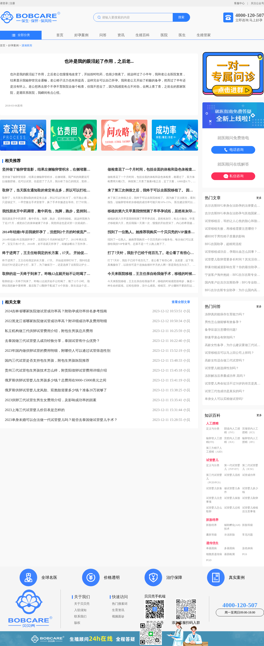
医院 (164, 35)
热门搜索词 (119, 603)
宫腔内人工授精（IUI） (232, 440)
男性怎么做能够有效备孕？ (223, 322)
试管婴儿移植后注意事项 (250, 509)
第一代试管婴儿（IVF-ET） (232, 467)
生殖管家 (204, 35)
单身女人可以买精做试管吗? (224, 399)
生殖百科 (143, 35)
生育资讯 (118, 610)
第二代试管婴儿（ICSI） (250, 467)
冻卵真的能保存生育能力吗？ (225, 314)
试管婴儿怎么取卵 (214, 509)
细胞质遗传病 (214, 554)
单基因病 (211, 548)
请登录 (4, 3)
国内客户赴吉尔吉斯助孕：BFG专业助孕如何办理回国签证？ (233, 282)
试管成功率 (248, 474)
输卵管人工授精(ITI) (214, 440)
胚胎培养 (211, 525)
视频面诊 (118, 616)
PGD (208, 560)
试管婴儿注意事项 (214, 499)
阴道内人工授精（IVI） (232, 430)
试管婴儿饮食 (214, 488)
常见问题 (247, 534)
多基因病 (229, 548)
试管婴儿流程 (232, 474)
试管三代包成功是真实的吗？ (225, 391)
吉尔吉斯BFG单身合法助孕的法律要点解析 (233, 205)
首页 (59, 35)
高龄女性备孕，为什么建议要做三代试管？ (233, 345)
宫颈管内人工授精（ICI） (250, 430)
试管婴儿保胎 (232, 498)
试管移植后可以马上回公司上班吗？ (229, 352)
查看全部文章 (181, 302)
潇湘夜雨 (28, 45)
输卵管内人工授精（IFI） (250, 440)
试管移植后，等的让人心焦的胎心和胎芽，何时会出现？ (233, 221)
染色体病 (247, 548)
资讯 (121, 35)
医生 (182, 35)
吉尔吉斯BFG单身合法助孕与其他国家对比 (233, 213)
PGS (244, 554)
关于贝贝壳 (82, 603)
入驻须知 (80, 610)
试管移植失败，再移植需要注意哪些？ (231, 228)
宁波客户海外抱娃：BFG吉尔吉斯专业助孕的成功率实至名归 (233, 274)
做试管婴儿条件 (232, 490)
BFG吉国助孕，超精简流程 (223, 244)
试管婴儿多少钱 (250, 490)
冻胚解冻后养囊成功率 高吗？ (225, 375)
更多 (259, 197)
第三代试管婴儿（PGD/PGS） (214, 478)
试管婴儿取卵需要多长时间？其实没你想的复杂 (233, 259)
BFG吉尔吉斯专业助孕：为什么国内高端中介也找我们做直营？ (233, 290)
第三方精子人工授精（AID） (215, 449)
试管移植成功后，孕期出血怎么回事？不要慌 (233, 251)
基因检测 (229, 554)
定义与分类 (212, 428)
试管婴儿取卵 (250, 498)
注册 (12, 3)
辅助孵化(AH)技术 (232, 526)
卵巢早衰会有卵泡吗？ (220, 337)
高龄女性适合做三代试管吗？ (225, 360)
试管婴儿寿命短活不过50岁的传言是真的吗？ (233, 383)
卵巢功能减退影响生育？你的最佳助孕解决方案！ (233, 267)
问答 (102, 35)
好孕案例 (81, 35)
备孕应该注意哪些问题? (221, 329)
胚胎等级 (247, 525)
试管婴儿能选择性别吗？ (222, 368)
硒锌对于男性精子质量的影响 (225, 236)
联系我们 (80, 616)
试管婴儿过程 (232, 507)
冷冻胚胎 (229, 534)
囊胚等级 (211, 534)
